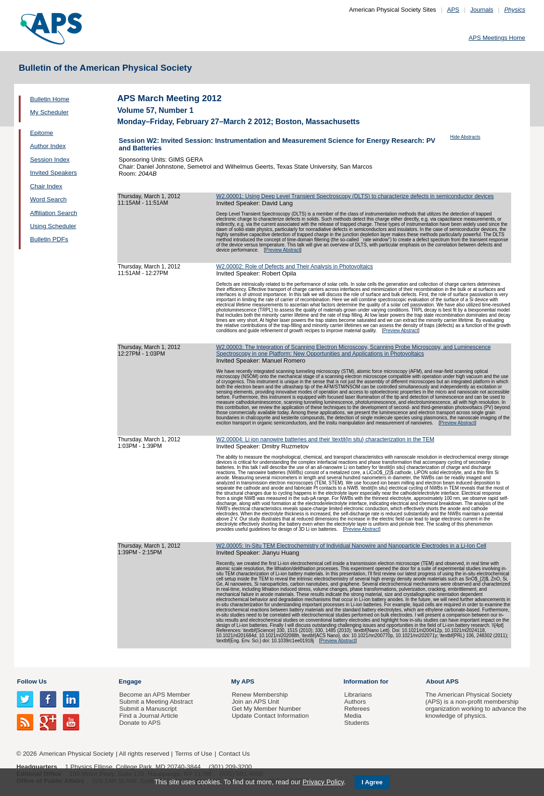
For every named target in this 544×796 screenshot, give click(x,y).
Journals (481, 9)
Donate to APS (139, 722)
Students (356, 722)
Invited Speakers (53, 172)
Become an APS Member (154, 694)
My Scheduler (49, 112)
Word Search (48, 199)
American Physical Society (76, 753)
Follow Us (31, 681)
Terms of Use (193, 753)
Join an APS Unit (255, 701)
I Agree (372, 782)
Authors (355, 701)
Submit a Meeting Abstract (156, 701)
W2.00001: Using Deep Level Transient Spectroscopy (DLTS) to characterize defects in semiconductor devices (355, 196)
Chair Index (46, 186)
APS (453, 9)
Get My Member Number (266, 708)
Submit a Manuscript (147, 708)
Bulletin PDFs (49, 239)
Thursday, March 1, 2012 (149, 196)
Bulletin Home (49, 99)
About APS (442, 681)
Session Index (49, 159)
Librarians (358, 694)
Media (353, 715)
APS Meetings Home (496, 37)
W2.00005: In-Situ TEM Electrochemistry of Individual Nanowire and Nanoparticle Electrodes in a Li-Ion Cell (351, 546)
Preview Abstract (282, 250)
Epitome (41, 132)
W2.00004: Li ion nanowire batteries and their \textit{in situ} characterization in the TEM (325, 439)
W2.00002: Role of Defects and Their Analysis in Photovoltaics (294, 266)
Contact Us (234, 753)
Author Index (48, 145)
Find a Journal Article (148, 715)
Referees (357, 708)
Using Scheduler (53, 226)
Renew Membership (260, 694)
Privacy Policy (323, 782)
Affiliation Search (53, 212)
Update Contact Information (270, 715)
